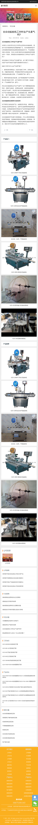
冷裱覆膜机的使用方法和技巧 (10, 620)
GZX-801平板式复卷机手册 (9, 652)
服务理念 (9, 765)
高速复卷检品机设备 (8, 721)
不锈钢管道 (30, 822)
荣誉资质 (9, 768)
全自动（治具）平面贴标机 (19, 239)
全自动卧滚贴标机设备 (8, 738)
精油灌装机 (24, 822)
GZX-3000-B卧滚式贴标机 (19, 272)
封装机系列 (28, 780)
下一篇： (31, 130)
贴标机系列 (9, 780)
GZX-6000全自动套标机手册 (10, 644)
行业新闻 (28, 755)
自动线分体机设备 (28, 796)
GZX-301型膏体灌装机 (19, 338)
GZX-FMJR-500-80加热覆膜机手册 (12, 664)
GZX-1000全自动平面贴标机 (19, 206)
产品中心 (9, 777)
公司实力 (9, 762)
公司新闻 (28, 752)
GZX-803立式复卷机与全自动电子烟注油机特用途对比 (17, 687)
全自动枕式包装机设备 (8, 734)
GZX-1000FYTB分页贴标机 (19, 172)
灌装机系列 (9, 783)
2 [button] (19, 21)
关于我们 (9, 749)
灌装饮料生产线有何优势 (9, 625)
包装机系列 (9, 786)
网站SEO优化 (14, 822)
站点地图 (14, 820)
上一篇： (6, 130)
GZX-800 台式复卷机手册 (9, 648)
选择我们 (28, 768)
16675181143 (33, 1)
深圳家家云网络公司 (28, 820)
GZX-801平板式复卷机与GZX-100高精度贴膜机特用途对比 (18, 691)
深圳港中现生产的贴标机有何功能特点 (12, 582)
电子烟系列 (9, 790)
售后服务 (28, 774)
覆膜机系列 (28, 783)
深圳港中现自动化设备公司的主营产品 (12, 574)
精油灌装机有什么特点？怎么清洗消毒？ (13, 633)
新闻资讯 (5, 26)
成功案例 (28, 762)
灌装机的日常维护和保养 (9, 601)
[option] (19, 15)
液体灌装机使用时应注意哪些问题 (11, 605)
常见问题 (12, 26)
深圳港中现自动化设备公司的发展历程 (12, 586)
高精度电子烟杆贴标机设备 (9, 717)
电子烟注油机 (6, 742)
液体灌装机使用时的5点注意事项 (11, 597)
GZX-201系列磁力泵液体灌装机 (19, 305)
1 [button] (18, 21)
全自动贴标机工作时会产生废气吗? (12, 629)
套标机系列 (9, 793)
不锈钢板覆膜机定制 (8, 725)
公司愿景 (9, 758)
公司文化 (9, 755)
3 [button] (20, 21)
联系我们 (9, 771)
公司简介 (9, 752)
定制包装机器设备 (28, 793)
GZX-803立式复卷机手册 (9, 656)
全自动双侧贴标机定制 (8, 713)
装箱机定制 (5, 729)
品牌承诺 (28, 771)
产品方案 (28, 765)
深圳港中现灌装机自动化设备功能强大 (12, 578)
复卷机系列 (9, 796)
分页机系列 (28, 790)
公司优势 (9, 774)
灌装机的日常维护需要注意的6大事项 (12, 609)
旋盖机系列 (28, 786)
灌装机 (19, 822)
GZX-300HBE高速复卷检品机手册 (11, 660)
